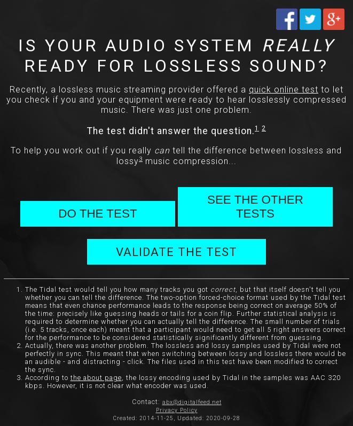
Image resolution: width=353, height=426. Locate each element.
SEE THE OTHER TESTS (255, 206)
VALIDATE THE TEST (176, 252)
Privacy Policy (177, 410)
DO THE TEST (97, 213)
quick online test (283, 89)
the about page (96, 378)
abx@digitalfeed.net (192, 402)
